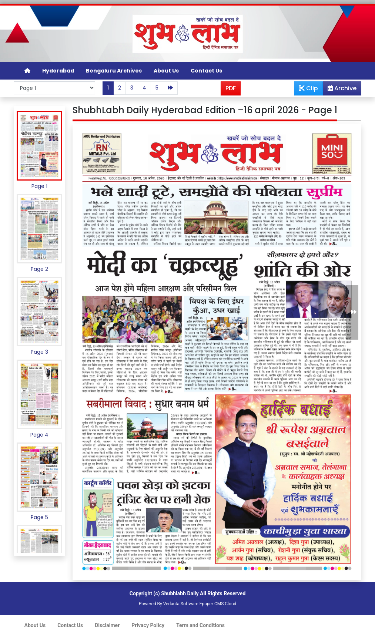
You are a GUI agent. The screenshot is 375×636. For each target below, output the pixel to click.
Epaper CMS (212, 603)
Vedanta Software (180, 603)
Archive (339, 89)
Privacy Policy (147, 625)
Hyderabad (58, 70)
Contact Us (206, 70)
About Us (166, 70)
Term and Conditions (200, 625)
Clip (308, 88)
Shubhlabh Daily (179, 593)
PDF (230, 88)
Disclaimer (107, 625)
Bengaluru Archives (114, 70)
